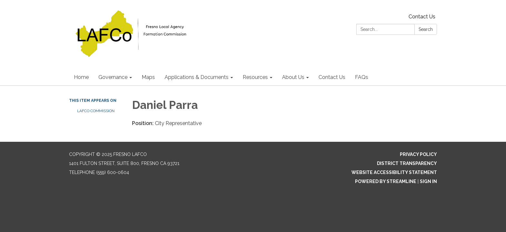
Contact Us (422, 17)
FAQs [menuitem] (361, 77)
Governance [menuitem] (112, 77)
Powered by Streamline (385, 181)
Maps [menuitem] (148, 77)
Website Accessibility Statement (394, 172)
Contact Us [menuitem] (332, 77)
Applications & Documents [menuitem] (196, 77)
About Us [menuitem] (293, 77)
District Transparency (407, 163)
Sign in (428, 181)
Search (426, 29)
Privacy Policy (418, 154)
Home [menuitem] (81, 77)
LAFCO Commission (96, 111)
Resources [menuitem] (255, 77)
